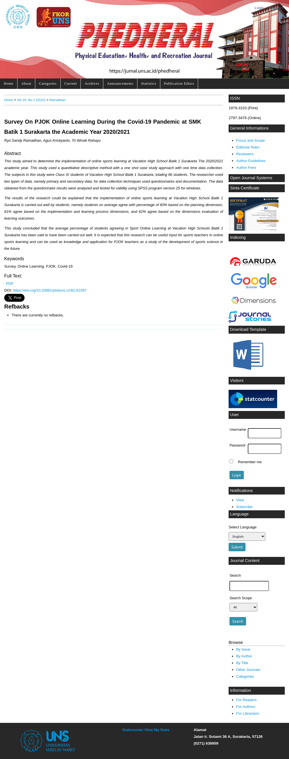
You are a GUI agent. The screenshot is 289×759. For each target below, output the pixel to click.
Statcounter (132, 730)
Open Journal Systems (251, 178)
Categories (47, 83)
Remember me (250, 462)
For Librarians (247, 713)
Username (237, 430)
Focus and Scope (250, 140)
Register (276, 8)
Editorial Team (247, 147)
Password (237, 445)
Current (70, 83)
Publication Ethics (179, 83)
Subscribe (244, 507)
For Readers (246, 700)
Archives (92, 83)
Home (8, 83)
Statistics (148, 83)
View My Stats (156, 730)
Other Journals (248, 670)
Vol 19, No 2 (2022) (31, 100)
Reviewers (244, 154)
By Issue (243, 649)
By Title (242, 663)
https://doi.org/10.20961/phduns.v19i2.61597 (50, 290)
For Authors (245, 707)
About (26, 83)
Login (259, 8)
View (240, 500)
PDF (10, 283)
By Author (244, 656)
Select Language (243, 527)
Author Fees (246, 167)
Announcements (120, 83)
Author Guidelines (251, 161)
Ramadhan (57, 100)
